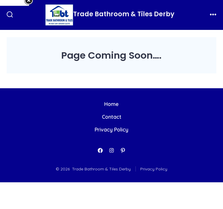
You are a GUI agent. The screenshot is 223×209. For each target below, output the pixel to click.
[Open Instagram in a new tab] (111, 150)
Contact (111, 116)
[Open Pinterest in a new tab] (123, 150)
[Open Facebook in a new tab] (100, 150)
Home (111, 104)
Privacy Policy (111, 129)
